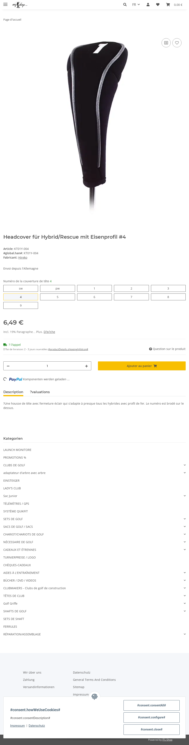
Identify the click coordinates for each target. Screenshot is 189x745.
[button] (126, 4)
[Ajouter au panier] (6, 32)
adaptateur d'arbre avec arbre (24, 473)
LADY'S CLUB (12, 488)
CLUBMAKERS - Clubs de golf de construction (34, 588)
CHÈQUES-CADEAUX (17, 565)
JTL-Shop (167, 739)
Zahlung (29, 680)
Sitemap (78, 687)
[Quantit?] (47, 366)
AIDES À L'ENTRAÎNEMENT (21, 573)
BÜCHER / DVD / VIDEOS (19, 580)
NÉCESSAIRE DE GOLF (18, 542)
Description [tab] (13, 392)
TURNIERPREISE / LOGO (19, 557)
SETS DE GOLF (13, 519)
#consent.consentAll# (151, 705)
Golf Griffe (10, 603)
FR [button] (134, 4)
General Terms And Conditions (94, 680)
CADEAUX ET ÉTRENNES (19, 550)
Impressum (17, 725)
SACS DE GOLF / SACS (18, 527)
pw (60, 288)
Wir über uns (32, 672)
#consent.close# (152, 729)
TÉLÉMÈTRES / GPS (16, 504)
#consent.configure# (151, 717)
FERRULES (10, 626)
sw (22, 288)
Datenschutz (37, 725)
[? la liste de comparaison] (166, 42)
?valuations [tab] (40, 392)
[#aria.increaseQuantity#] (86, 366)
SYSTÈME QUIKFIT (15, 511)
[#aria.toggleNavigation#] (5, 2)
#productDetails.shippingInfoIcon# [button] (68, 349)
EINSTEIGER (11, 480)
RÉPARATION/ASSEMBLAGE (22, 634)
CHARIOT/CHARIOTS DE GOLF (23, 534)
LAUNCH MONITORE (17, 450)
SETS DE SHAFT (13, 619)
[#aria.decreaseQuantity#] (8, 366)
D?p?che (49, 332)
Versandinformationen (38, 687)
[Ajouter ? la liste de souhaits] (177, 42)
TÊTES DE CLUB (13, 596)
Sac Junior (10, 496)
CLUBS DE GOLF (14, 465)
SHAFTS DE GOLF (14, 611)
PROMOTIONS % (14, 457)
